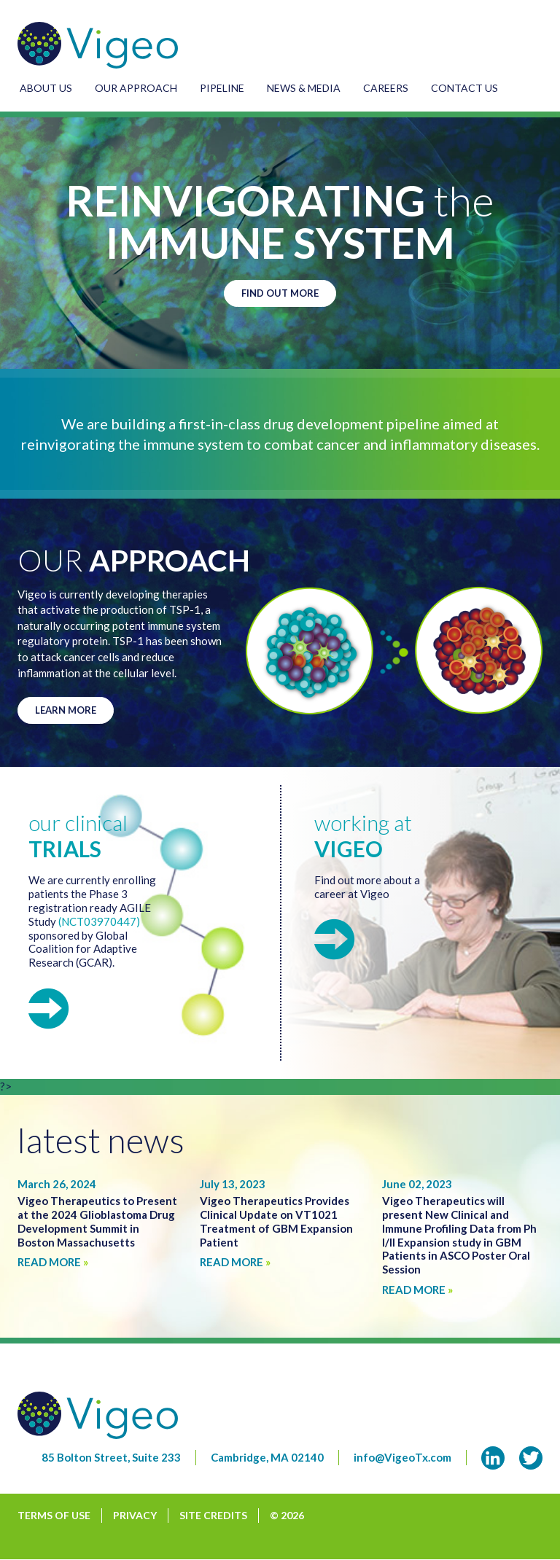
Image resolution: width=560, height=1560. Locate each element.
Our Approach (136, 88)
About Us (46, 88)
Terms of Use (54, 1515)
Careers (385, 88)
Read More (53, 1261)
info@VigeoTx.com (402, 1457)
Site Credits (213, 1515)
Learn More (65, 710)
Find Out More (280, 293)
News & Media (304, 88)
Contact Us (464, 88)
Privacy (135, 1515)
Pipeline (222, 88)
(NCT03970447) (99, 921)
